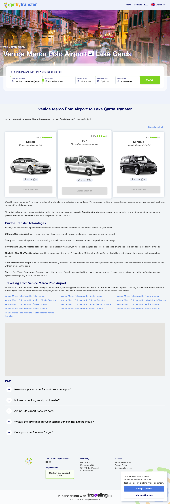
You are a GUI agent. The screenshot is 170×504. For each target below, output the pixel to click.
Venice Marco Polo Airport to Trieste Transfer (82, 296)
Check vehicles (30, 189)
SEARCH (150, 80)
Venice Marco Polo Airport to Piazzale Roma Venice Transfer (29, 314)
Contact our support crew (59, 474)
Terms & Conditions (123, 462)
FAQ (146, 4)
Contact (138, 4)
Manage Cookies (144, 495)
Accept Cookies (144, 488)
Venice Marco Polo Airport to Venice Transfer (26, 308)
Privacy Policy (121, 465)
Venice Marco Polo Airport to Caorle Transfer (26, 304)
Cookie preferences (123, 468)
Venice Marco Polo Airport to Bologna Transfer (83, 300)
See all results (156, 127)
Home (128, 4)
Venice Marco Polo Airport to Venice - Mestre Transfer (30, 300)
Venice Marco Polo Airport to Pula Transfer (25, 296)
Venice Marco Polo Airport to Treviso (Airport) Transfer (86, 304)
